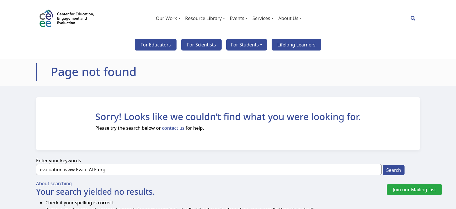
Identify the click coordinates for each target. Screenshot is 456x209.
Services (261, 18)
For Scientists (201, 45)
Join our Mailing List (414, 189)
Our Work (166, 18)
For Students (245, 45)
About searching (54, 183)
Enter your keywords (58, 160)
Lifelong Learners (296, 45)
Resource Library (203, 18)
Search (393, 170)
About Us (288, 18)
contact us (173, 128)
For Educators (155, 45)
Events (237, 18)
